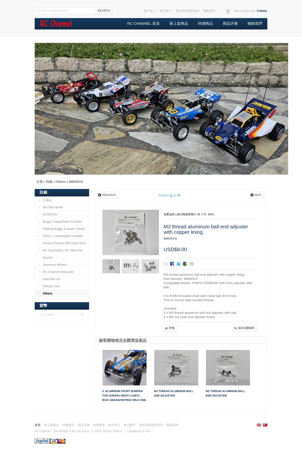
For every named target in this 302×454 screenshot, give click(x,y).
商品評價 (230, 23)
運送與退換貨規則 (151, 425)
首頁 (38, 425)
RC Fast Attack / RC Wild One (60, 250)
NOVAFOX (48, 214)
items (261, 11)
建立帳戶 (130, 425)
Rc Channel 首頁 (143, 23)
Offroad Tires (49, 286)
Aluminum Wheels (62, 265)
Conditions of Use (138, 431)
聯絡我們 (255, 23)
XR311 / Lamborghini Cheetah (61, 236)
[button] (107, 195)
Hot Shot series (62, 207)
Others (61, 182)
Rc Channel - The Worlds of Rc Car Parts (62, 431)
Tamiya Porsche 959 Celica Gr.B (62, 243)
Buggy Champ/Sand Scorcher (60, 221)
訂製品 (45, 200)
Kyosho (46, 257)
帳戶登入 (114, 425)
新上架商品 (179, 23)
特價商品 (205, 23)
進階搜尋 (99, 425)
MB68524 (76, 182)
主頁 (39, 182)
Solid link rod (49, 279)
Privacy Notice (112, 431)
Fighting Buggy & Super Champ (62, 229)
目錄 (49, 182)
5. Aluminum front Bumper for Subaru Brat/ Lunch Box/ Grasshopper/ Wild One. (124, 395)
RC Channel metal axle (56, 272)
